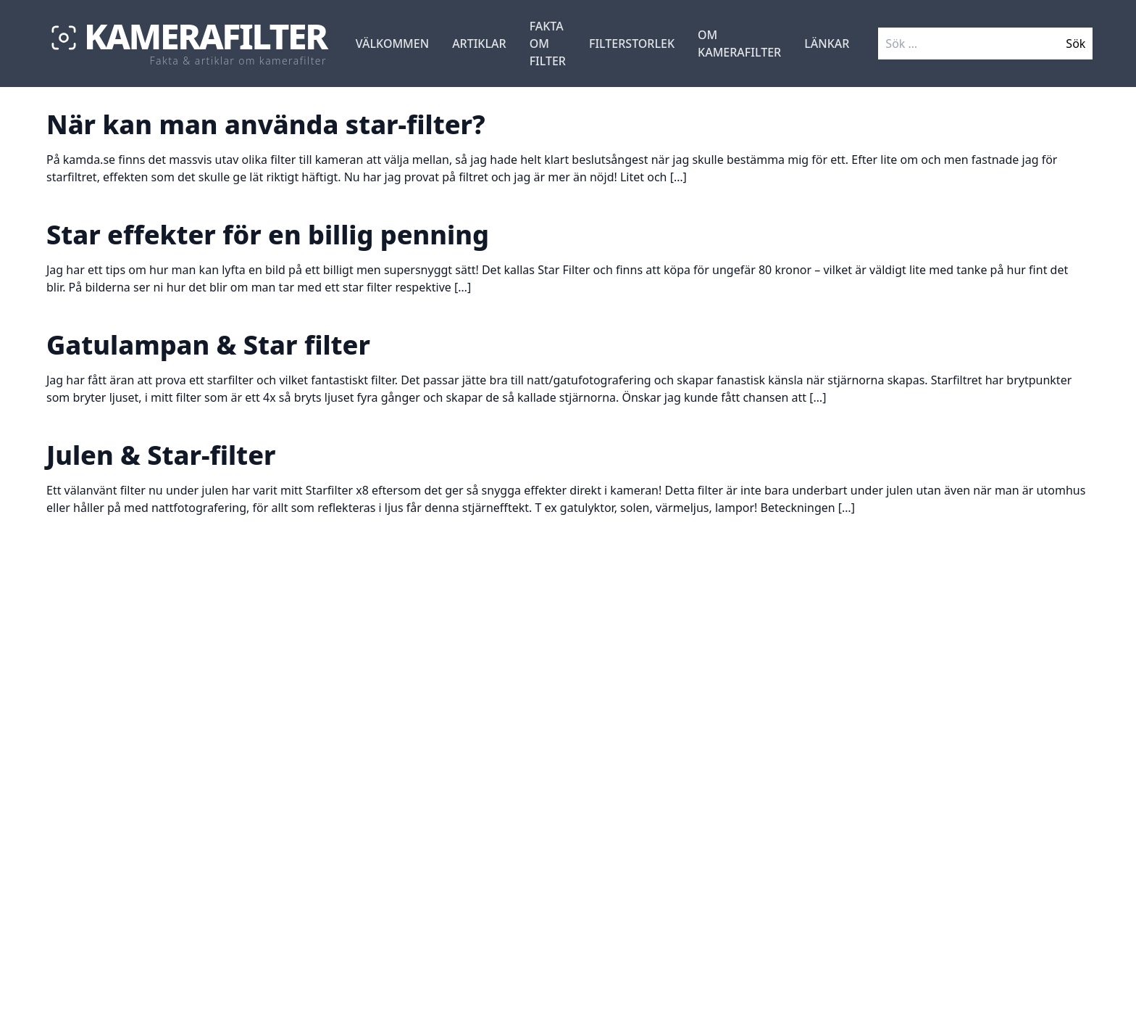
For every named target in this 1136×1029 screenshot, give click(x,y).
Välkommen (392, 43)
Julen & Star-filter (160, 455)
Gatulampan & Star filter (208, 345)
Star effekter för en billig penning (267, 234)
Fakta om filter (548, 43)
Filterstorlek (631, 43)
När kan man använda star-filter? (265, 124)
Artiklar (479, 43)
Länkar (826, 43)
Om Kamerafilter (739, 43)
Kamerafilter (205, 36)
